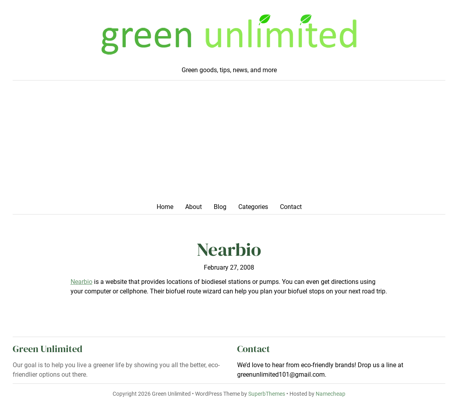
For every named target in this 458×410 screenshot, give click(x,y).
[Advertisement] (229, 143)
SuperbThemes (266, 394)
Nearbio (81, 281)
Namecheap (330, 394)
